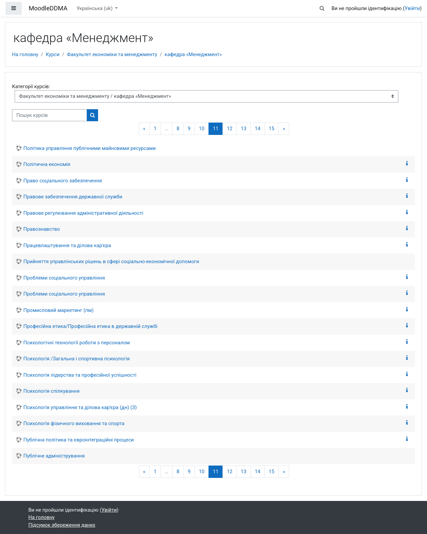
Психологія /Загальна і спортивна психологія (76, 359)
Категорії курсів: (31, 86)
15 (272, 129)
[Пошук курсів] (49, 115)
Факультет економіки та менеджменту (112, 54)
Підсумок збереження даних (61, 525)
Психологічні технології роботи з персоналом (76, 343)
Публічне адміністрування (54, 456)
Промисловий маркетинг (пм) (58, 310)
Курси (52, 54)
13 (244, 129)
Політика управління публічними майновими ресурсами (89, 148)
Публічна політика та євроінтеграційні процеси (78, 440)
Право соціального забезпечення (62, 181)
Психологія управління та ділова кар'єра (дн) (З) (80, 407)
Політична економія (46, 164)
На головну (25, 54)
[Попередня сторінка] (144, 129)
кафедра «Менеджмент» (193, 54)
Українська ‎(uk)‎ (95, 8)
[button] (322, 8)
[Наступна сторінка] (283, 129)
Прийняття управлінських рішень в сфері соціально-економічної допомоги (111, 261)
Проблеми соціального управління (64, 278)
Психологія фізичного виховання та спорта (73, 423)
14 (258, 129)
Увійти (412, 8)
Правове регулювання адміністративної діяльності (83, 213)
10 (201, 129)
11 (218, 128)
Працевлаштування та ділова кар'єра (67, 245)
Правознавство (41, 229)
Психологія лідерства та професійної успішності (79, 375)
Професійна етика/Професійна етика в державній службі (90, 326)
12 (230, 129)
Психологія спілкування (51, 391)
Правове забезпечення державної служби (72, 197)
